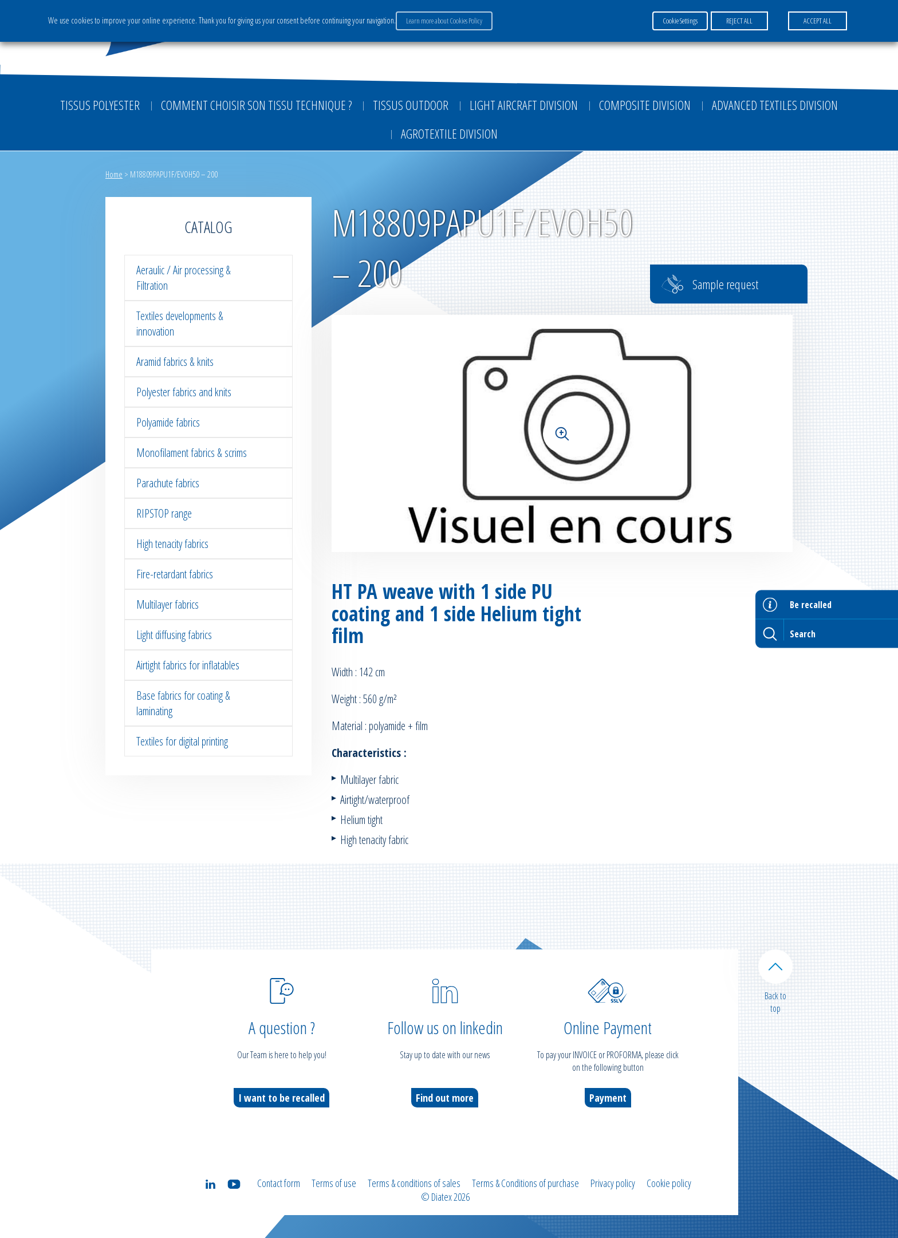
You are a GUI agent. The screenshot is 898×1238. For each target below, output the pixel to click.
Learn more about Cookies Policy (444, 20)
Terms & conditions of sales (414, 1183)
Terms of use (334, 1183)
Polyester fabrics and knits (183, 392)
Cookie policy (669, 1183)
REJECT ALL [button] (739, 20)
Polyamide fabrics (168, 422)
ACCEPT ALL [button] (818, 20)
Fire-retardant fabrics (174, 574)
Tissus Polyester (100, 104)
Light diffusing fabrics (174, 634)
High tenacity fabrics (172, 543)
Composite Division (645, 104)
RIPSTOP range (164, 513)
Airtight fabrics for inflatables (187, 665)
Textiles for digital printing (182, 741)
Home (114, 174)
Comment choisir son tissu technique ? (256, 104)
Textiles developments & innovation (179, 323)
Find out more (445, 1098)
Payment (608, 1098)
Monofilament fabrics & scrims (191, 452)
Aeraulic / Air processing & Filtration (183, 277)
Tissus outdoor (410, 104)
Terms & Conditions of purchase (525, 1183)
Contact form (278, 1183)
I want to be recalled (281, 1098)
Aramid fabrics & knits (175, 361)
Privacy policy (612, 1183)
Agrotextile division (449, 133)
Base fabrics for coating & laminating (183, 703)
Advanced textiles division (775, 104)
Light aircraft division (524, 104)
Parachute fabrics (167, 483)
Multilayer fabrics (167, 604)
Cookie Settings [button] (680, 20)
